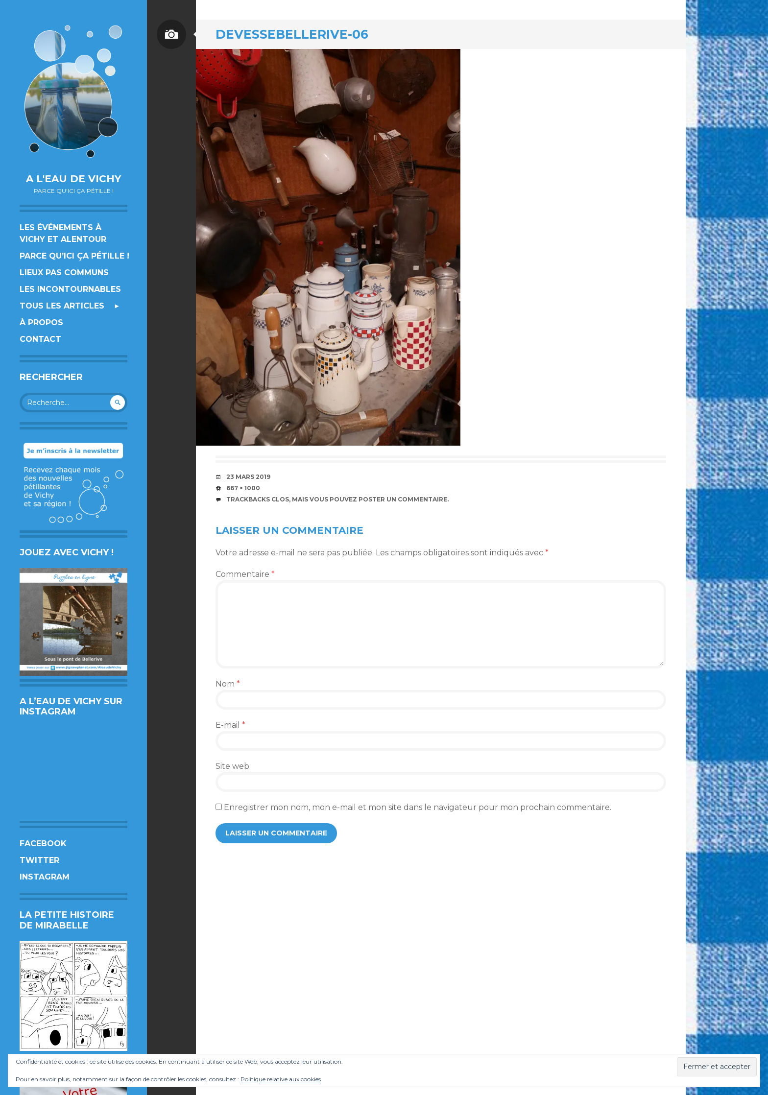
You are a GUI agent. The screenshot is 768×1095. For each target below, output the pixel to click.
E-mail (230, 725)
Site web (232, 766)
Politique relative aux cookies (280, 1079)
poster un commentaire (403, 499)
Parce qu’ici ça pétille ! (74, 256)
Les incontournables (70, 289)
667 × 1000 (243, 488)
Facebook (43, 843)
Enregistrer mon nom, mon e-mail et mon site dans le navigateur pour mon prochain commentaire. (417, 807)
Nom (228, 684)
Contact (40, 339)
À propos (41, 322)
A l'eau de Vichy (73, 179)
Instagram (45, 876)
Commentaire (245, 574)
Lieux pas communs (64, 272)
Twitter (39, 860)
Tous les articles (62, 305)
